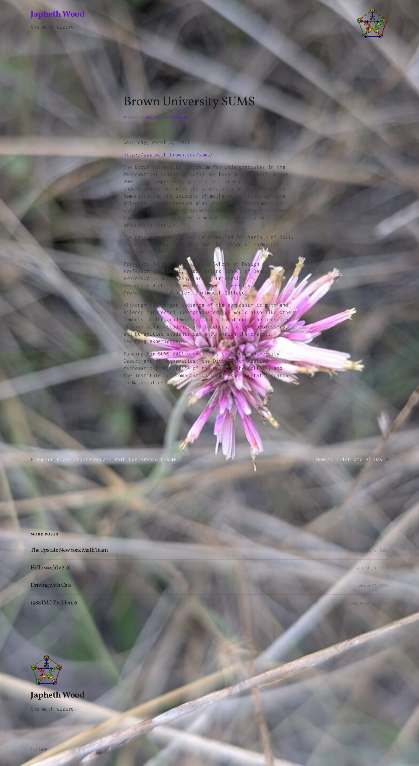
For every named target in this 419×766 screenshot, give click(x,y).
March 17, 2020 (374, 585)
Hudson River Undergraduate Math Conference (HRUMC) (108, 459)
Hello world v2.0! (50, 568)
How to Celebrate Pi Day (349, 459)
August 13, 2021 (373, 567)
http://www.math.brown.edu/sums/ (168, 155)
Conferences (176, 117)
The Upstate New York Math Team (69, 550)
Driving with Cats (50, 585)
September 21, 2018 (370, 603)
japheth (152, 117)
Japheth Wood (57, 14)
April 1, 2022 (375, 550)
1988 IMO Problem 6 (53, 603)
